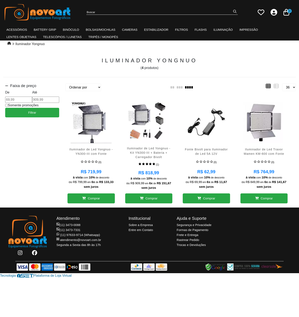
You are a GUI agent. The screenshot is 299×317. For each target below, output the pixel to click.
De (7, 92)
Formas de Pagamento (192, 230)
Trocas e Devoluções (191, 245)
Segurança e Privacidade (194, 225)
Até (34, 92)
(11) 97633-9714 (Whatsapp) (78, 235)
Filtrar (32, 112)
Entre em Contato (141, 230)
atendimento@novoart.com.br (78, 240)
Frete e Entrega (187, 235)
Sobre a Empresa (141, 225)
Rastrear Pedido (188, 240)
